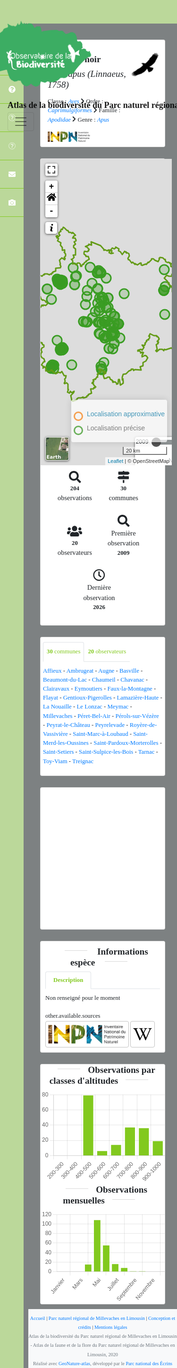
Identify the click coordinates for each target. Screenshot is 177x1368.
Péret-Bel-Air (93, 716)
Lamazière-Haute (138, 697)
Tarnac (146, 752)
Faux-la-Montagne (130, 688)
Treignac (82, 761)
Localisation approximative (126, 414)
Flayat (50, 697)
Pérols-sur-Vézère (137, 716)
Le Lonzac (89, 706)
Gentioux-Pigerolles (87, 697)
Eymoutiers (88, 688)
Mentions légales (110, 1327)
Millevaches (58, 716)
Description (68, 980)
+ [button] (51, 186)
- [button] (51, 211)
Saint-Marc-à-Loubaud (100, 734)
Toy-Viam (55, 761)
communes (63, 651)
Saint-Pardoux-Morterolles (125, 743)
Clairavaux (56, 688)
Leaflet (115, 461)
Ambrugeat (80, 671)
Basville (129, 671)
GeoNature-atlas (74, 1363)
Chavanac (132, 679)
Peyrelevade (110, 725)
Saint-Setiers (58, 752)
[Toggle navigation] (21, 121)
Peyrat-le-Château (68, 725)
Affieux (52, 671)
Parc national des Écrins (149, 1363)
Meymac (117, 706)
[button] (51, 199)
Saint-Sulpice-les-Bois (106, 752)
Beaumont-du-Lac (65, 679)
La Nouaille (57, 706)
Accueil (37, 1318)
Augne (106, 671)
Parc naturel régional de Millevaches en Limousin (97, 1318)
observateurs (107, 651)
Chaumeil (104, 679)
